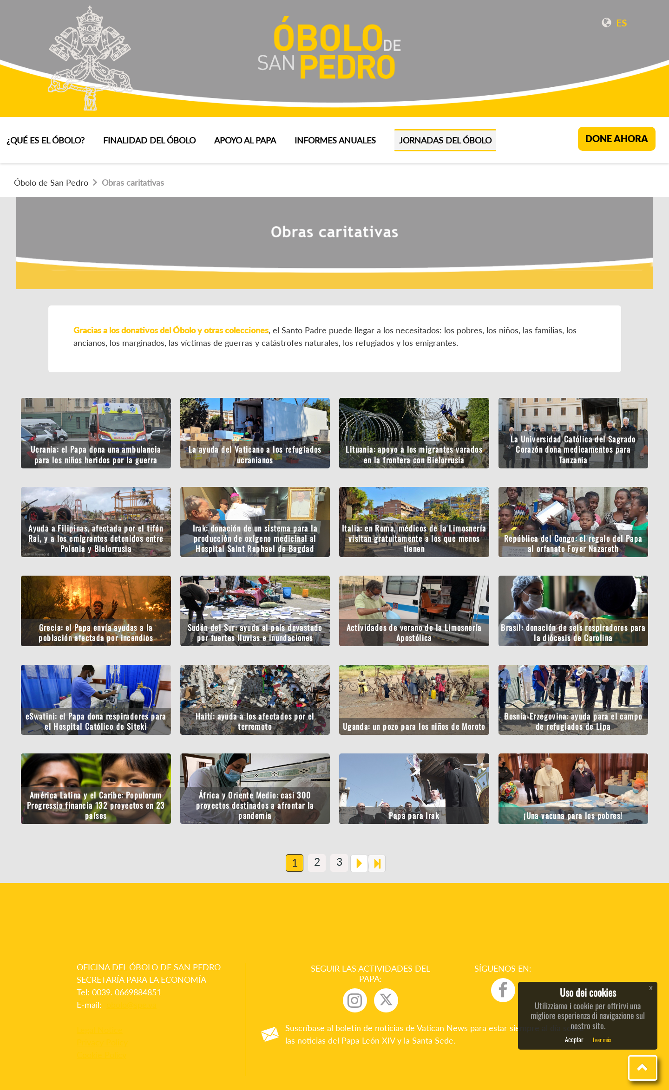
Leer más (602, 1040)
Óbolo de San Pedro (51, 182)
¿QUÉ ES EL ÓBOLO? (46, 140)
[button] (642, 1068)
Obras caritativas (128, 182)
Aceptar (574, 1039)
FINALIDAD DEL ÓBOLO (149, 140)
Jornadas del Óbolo (445, 140)
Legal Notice (100, 1030)
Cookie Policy (101, 1055)
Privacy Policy (102, 1042)
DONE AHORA (616, 138)
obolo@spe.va (131, 1004)
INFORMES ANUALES (335, 140)
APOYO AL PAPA (245, 140)
